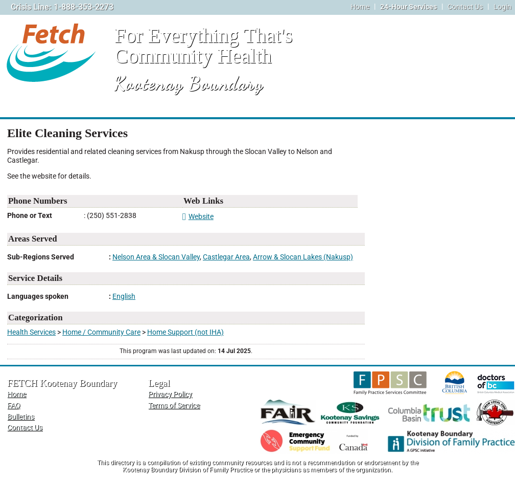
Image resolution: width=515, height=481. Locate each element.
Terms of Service (174, 405)
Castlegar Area (226, 257)
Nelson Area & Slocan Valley (156, 257)
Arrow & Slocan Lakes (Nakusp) (303, 257)
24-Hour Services (408, 7)
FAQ (13, 405)
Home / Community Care (101, 332)
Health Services (31, 332)
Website (198, 216)
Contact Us (465, 7)
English (123, 296)
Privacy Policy (170, 394)
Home (359, 7)
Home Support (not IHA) (185, 332)
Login (502, 7)
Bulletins (20, 416)
